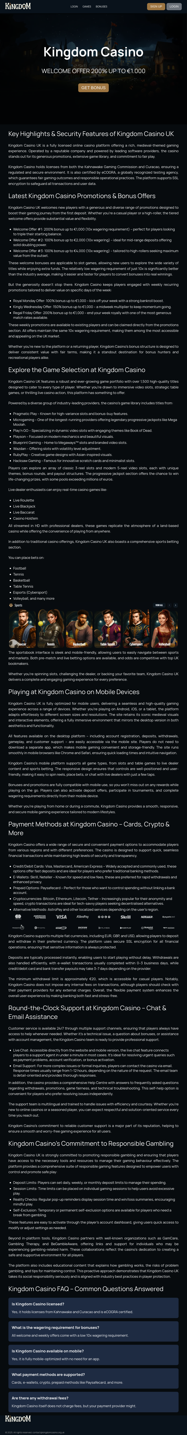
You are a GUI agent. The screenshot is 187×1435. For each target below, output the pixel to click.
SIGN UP (156, 6)
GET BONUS (93, 87)
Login (74, 6)
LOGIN (174, 6)
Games (87, 6)
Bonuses (101, 6)
